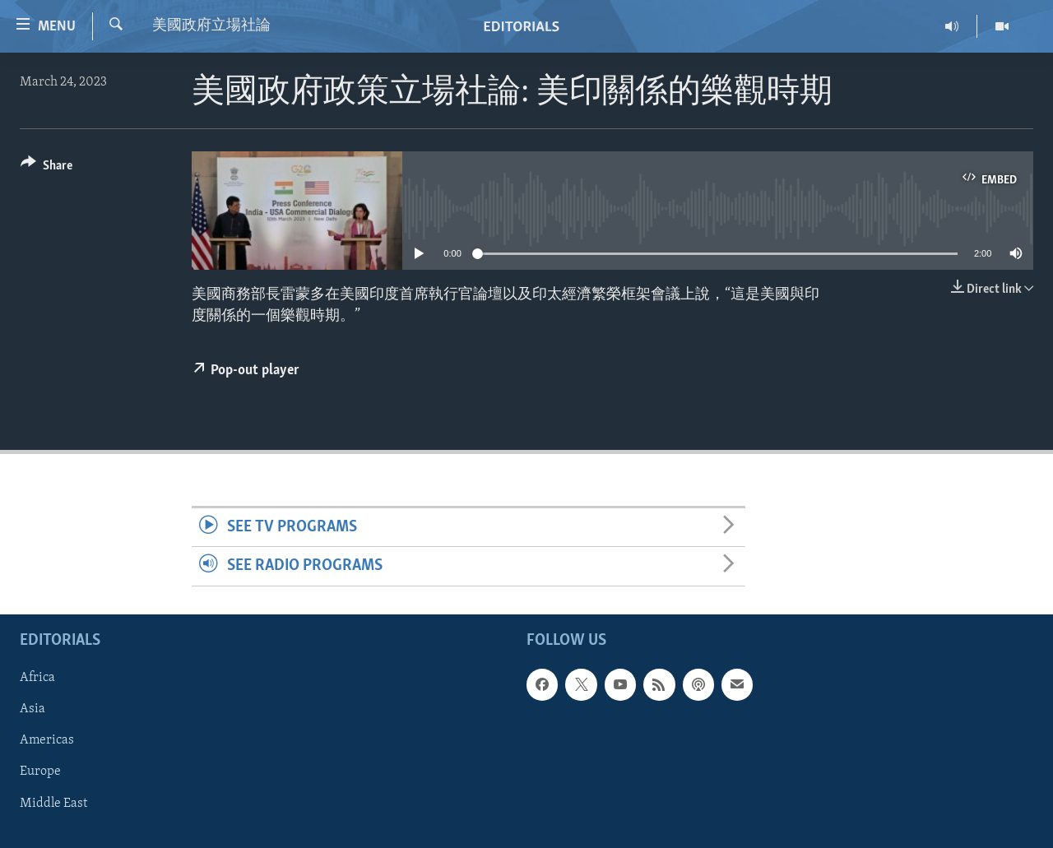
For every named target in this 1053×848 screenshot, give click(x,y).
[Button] (46, 168)
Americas (47, 740)
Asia (32, 709)
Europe (40, 771)
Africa (37, 677)
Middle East (53, 802)
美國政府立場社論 (211, 26)
